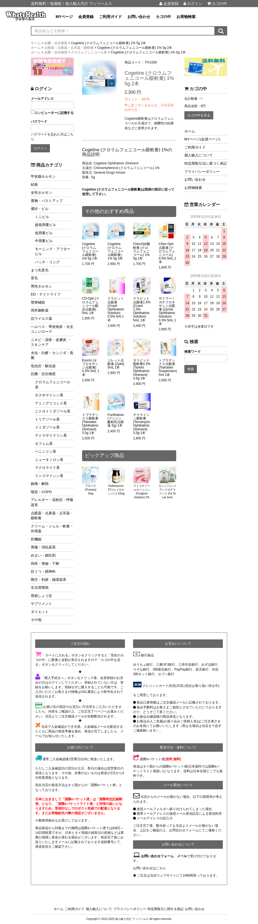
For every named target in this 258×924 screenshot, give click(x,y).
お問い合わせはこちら (149, 868)
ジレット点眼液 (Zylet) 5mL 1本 (115, 364)
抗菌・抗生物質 (43, 374)
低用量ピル (44, 233)
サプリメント (41, 604)
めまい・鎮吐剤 (43, 555)
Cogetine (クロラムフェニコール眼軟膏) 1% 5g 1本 (90, 251)
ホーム (189, 131)
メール (182, 856)
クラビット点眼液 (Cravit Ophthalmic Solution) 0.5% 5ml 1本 (115, 309)
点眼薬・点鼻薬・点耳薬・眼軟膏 (52, 515)
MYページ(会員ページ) (202, 139)
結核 (34, 184)
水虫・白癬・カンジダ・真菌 (52, 355)
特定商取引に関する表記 (166, 909)
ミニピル (42, 217)
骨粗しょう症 (41, 596)
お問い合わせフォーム (157, 856)
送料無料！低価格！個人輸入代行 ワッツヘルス (71, 3)
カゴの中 (217, 3)
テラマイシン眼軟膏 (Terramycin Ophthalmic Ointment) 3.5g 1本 (141, 424)
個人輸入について (198, 155)
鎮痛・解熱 (40, 484)
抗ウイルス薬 (41, 318)
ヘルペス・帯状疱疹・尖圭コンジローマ (52, 329)
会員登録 (169, 3)
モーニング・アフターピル (52, 251)
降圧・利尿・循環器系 (48, 580)
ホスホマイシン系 (49, 395)
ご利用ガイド (110, 16)
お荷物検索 (186, 16)
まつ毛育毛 (40, 270)
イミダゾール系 (47, 427)
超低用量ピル (45, 225)
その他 (36, 620)
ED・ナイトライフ (46, 294)
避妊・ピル (40, 209)
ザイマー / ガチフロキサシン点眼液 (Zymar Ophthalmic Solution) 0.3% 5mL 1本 (167, 311)
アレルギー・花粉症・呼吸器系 (52, 502)
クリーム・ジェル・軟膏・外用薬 (52, 528)
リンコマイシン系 (49, 476)
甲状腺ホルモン (43, 176)
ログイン (193, 3)
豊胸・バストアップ (47, 201)
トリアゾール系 (47, 419)
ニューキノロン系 (49, 460)
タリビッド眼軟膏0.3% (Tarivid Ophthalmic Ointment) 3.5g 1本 (141, 369)
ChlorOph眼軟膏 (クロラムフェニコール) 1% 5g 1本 (141, 251)
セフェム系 (44, 444)
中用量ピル (44, 241)
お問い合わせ (138, 16)
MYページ (64, 16)
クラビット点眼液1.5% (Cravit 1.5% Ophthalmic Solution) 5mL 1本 (141, 309)
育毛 (34, 278)
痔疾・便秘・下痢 (45, 563)
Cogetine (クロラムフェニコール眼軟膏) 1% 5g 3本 (115, 251)
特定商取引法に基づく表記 (205, 163)
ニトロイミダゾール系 (52, 411)
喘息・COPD (41, 492)
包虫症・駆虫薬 (43, 366)
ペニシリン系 (45, 451)
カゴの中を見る (198, 115)
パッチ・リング (47, 262)
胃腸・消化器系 (43, 547)
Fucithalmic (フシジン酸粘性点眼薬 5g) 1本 (115, 420)
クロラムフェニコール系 (52, 384)
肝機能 (36, 539)
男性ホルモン (41, 286)
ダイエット (40, 612)
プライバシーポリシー (202, 172)
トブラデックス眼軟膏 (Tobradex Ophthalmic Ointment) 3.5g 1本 (90, 424)
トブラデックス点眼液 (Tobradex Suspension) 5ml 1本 (168, 368)
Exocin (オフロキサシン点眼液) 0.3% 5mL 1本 (91, 368)
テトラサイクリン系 (51, 435)
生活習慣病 (40, 587)
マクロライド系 (47, 468)
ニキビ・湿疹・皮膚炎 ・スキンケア (51, 342)
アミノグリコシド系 (51, 403)
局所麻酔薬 (40, 310)
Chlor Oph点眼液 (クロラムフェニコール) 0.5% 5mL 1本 (167, 253)
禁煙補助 (38, 302)
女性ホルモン (41, 193)
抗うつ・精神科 (43, 571)
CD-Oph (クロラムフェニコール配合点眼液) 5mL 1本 (90, 306)
